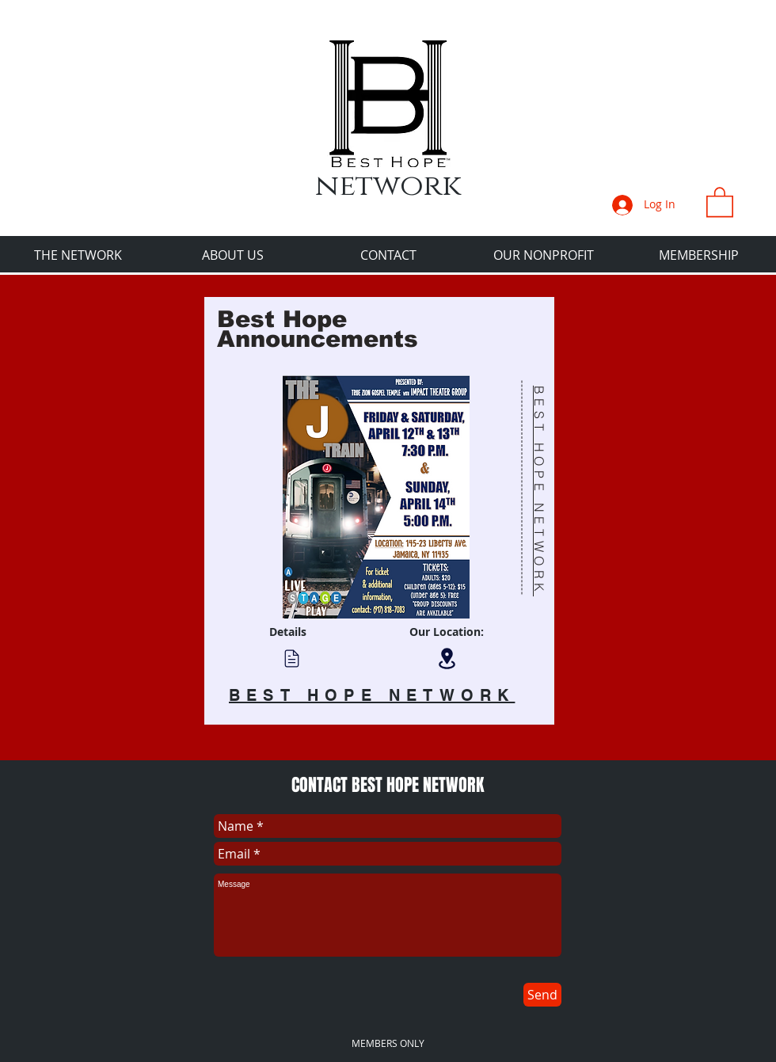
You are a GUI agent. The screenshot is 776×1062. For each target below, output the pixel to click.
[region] (380, 511)
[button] (719, 201)
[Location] (446, 658)
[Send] (542, 995)
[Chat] (291, 658)
